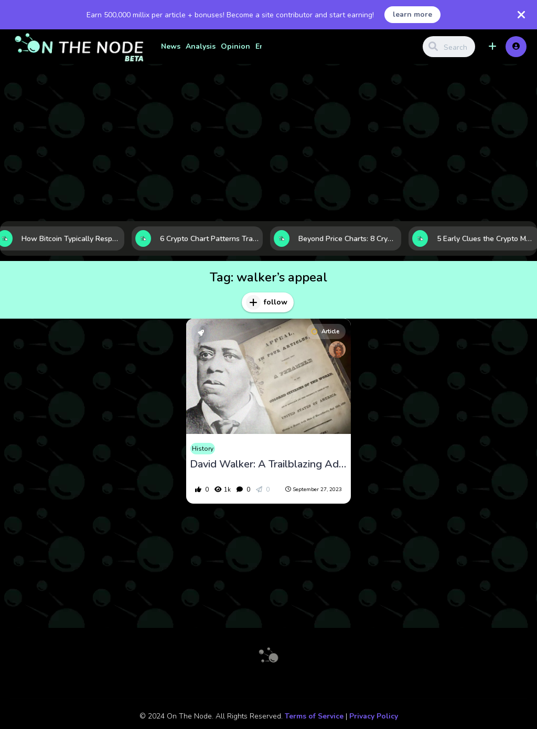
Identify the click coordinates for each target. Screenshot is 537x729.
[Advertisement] (268, 142)
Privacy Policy (373, 716)
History (202, 448)
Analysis (201, 46)
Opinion (235, 46)
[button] (492, 46)
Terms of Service (314, 716)
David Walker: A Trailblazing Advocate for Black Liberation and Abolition (268, 464)
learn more (412, 14)
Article (325, 331)
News (170, 46)
